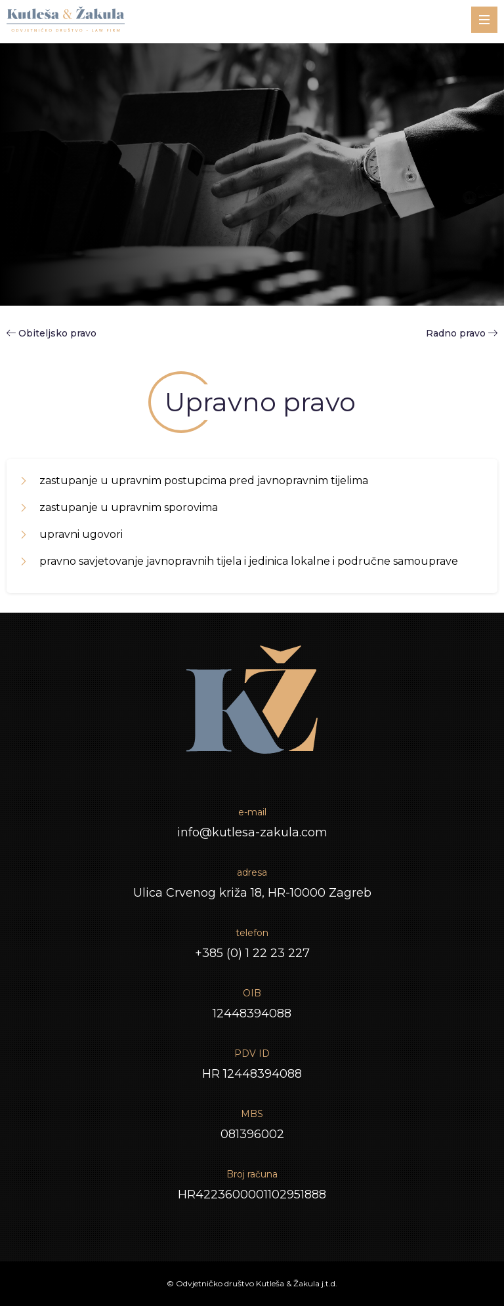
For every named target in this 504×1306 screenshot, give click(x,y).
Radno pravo (461, 333)
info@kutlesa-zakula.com (252, 832)
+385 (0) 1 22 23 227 (252, 953)
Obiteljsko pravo (57, 333)
